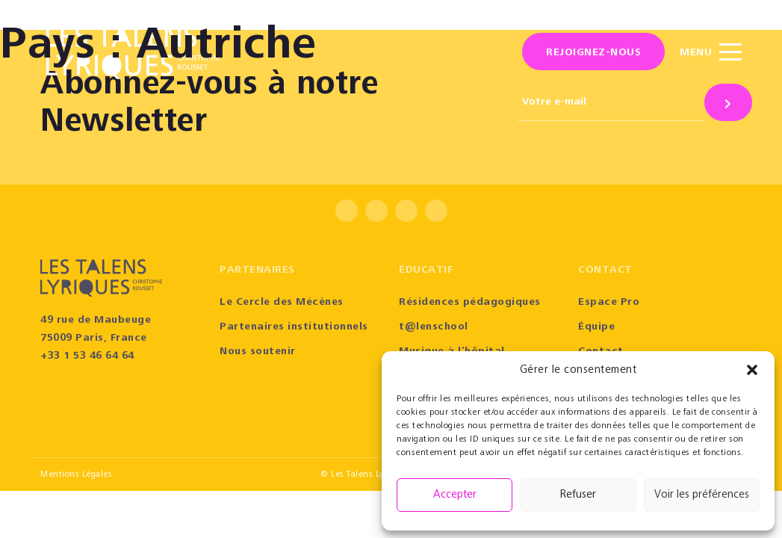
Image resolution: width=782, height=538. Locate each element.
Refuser (578, 495)
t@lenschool (433, 327)
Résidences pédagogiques (470, 302)
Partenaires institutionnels (294, 327)
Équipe (596, 327)
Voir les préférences (701, 495)
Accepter (455, 495)
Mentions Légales (76, 474)
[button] (752, 369)
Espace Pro (608, 302)
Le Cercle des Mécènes (282, 302)
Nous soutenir (258, 352)
